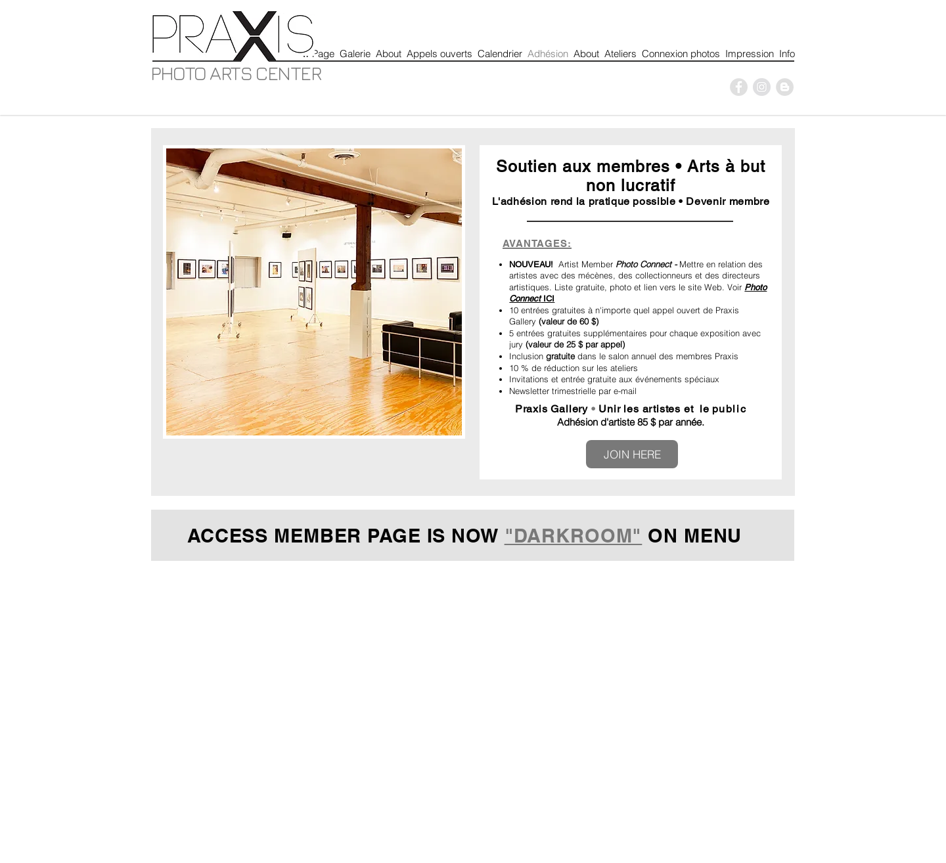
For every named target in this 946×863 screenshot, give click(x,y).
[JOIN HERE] (632, 454)
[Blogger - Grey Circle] (785, 87)
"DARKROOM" (573, 535)
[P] (739, 87)
